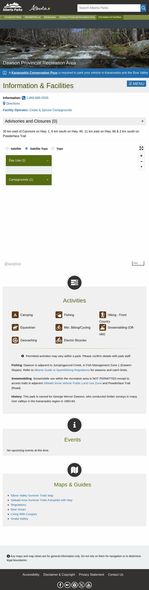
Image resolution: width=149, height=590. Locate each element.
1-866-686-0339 (35, 98)
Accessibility (31, 574)
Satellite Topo (39, 148)
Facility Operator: (16, 110)
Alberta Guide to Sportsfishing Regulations (62, 370)
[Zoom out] (141, 161)
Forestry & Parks (13, 17)
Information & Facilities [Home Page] (109, 17)
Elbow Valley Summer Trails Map (32, 495)
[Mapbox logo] (12, 264)
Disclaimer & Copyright (59, 574)
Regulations (18, 504)
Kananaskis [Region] (50, 17)
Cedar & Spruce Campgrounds (50, 110)
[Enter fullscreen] (141, 148)
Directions (11, 103)
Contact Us (115, 574)
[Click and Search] (143, 8)
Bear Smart (18, 509)
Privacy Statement (91, 574)
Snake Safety (19, 518)
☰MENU (136, 84)
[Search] (108, 8)
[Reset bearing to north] (141, 167)
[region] (74, 205)
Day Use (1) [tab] (17, 160)
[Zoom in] (141, 156)
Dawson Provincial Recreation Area (77, 17)
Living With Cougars (24, 514)
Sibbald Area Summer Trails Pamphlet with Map (42, 500)
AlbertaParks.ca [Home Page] (33, 17)
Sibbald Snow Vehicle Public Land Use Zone (72, 383)
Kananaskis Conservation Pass (34, 72)
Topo (60, 148)
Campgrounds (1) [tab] (21, 179)
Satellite (16, 148)
